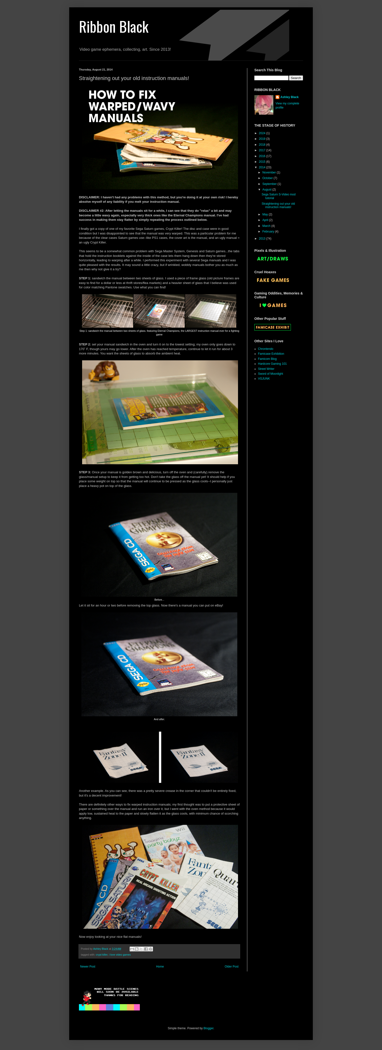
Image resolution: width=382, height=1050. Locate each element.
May (265, 214)
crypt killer (101, 954)
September (269, 184)
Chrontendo (265, 349)
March (266, 226)
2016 (262, 156)
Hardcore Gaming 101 (272, 363)
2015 (262, 161)
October (268, 178)
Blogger (208, 1028)
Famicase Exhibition (271, 353)
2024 (262, 133)
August (267, 189)
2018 (262, 144)
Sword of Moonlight (270, 373)
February (268, 231)
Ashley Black (289, 97)
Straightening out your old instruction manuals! (278, 205)
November (269, 172)
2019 (262, 139)
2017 (262, 150)
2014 (262, 167)
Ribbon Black (113, 26)
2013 (262, 238)
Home (160, 966)
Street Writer (266, 369)
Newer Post (87, 966)
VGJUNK (264, 378)
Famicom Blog (267, 359)
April (265, 220)
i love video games (120, 954)
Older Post (232, 966)
